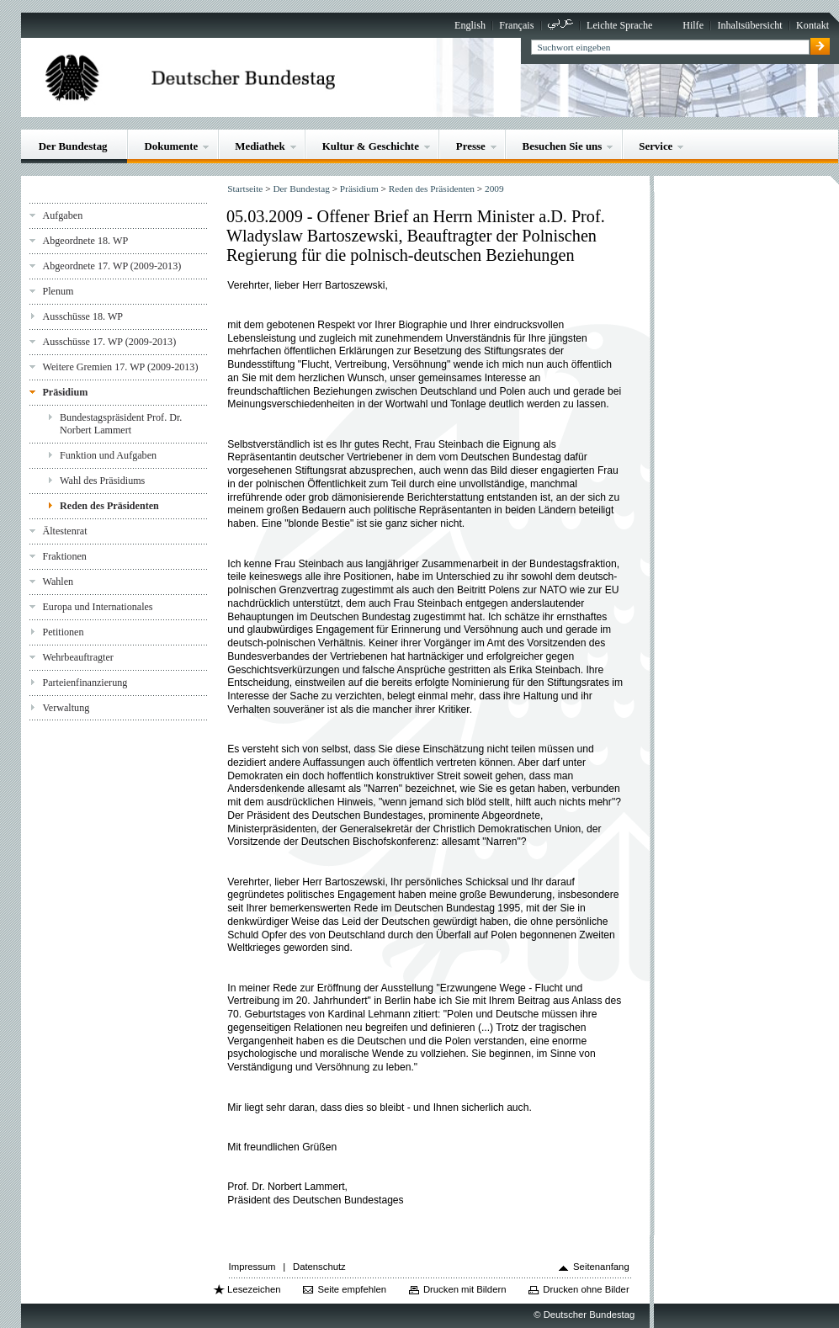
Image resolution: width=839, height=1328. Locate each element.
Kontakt (812, 25)
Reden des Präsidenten (109, 506)
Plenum (57, 291)
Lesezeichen (253, 1289)
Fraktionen (64, 556)
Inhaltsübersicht (749, 25)
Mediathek (260, 146)
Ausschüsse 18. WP (82, 316)
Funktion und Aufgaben (108, 455)
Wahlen (57, 581)
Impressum (252, 1267)
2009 (494, 188)
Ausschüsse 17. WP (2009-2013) (109, 342)
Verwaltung (65, 708)
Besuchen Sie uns (563, 146)
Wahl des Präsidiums (102, 480)
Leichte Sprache (619, 25)
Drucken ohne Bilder (586, 1289)
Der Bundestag (73, 146)
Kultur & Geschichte (370, 146)
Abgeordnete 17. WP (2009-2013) (111, 266)
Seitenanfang (601, 1267)
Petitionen (62, 632)
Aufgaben (62, 215)
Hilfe (693, 25)
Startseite (245, 188)
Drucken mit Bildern (465, 1289)
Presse (471, 146)
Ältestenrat (64, 531)
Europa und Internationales (97, 607)
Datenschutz (319, 1267)
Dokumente (171, 146)
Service (655, 146)
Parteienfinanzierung (84, 682)
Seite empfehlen (351, 1289)
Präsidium (65, 392)
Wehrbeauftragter (77, 657)
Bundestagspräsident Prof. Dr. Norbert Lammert (121, 424)
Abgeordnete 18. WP (85, 241)
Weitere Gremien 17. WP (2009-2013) (120, 367)
